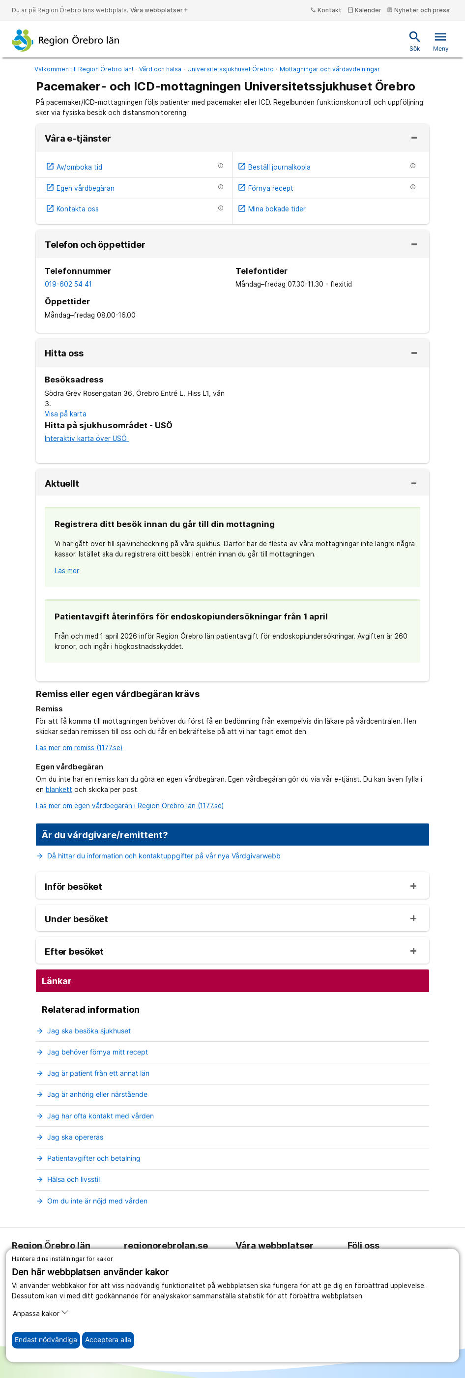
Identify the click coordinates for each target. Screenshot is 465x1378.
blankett (59, 789)
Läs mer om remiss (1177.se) (79, 748)
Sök (414, 41)
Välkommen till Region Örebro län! (83, 69)
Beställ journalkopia (274, 167)
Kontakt (326, 10)
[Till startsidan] (65, 40)
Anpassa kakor (41, 1313)
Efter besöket (74, 951)
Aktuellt (62, 483)
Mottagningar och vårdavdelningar (330, 69)
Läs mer (67, 571)
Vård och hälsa (160, 69)
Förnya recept (265, 188)
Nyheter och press (418, 10)
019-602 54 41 (68, 284)
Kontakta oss (72, 209)
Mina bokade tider (271, 209)
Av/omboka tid (74, 167)
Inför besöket (73, 886)
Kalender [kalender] (364, 10)
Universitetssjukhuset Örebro (230, 69)
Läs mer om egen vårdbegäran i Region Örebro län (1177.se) (130, 806)
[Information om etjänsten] (221, 166)
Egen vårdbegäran (80, 188)
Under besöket (76, 919)
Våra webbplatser (159, 10)
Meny (441, 41)
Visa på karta (66, 414)
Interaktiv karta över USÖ (87, 438)
